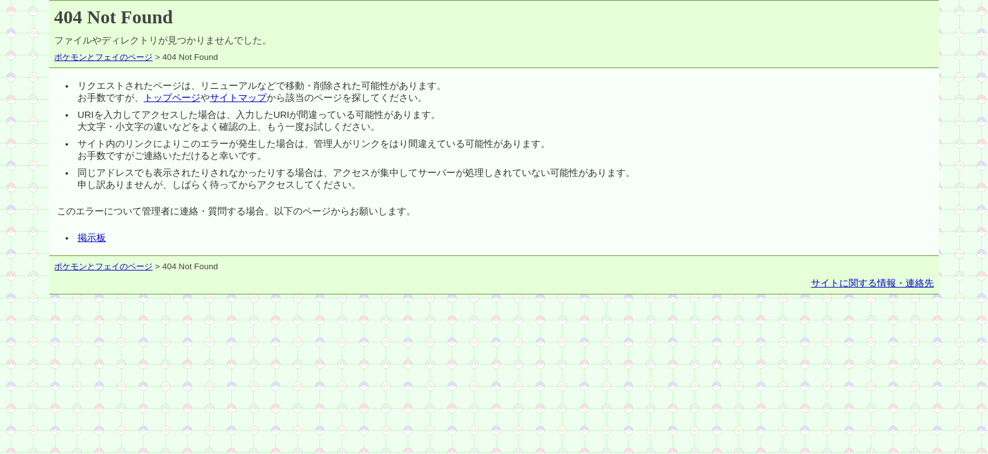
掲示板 (92, 238)
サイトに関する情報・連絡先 (872, 283)
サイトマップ (238, 98)
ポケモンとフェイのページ (103, 57)
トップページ (172, 98)
